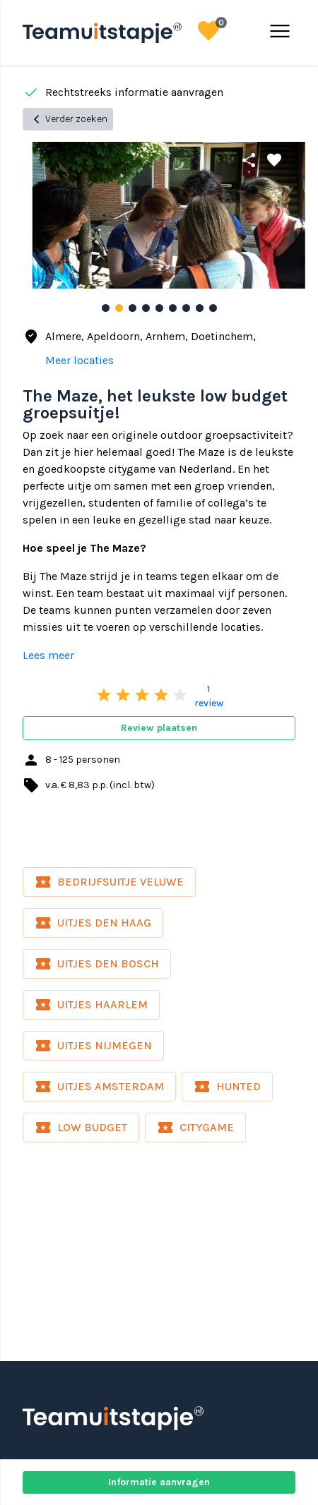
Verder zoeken (67, 119)
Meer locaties (79, 360)
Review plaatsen (159, 728)
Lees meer (48, 655)
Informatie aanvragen (159, 1482)
